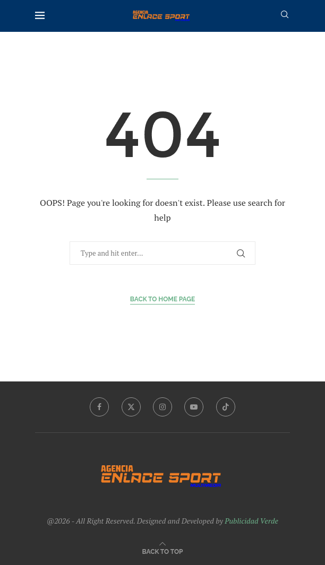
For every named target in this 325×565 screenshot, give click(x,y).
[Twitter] (131, 406)
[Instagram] (162, 406)
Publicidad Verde (251, 521)
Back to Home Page (162, 299)
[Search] (284, 16)
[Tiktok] (225, 406)
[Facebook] (99, 406)
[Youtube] (193, 406)
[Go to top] (162, 551)
